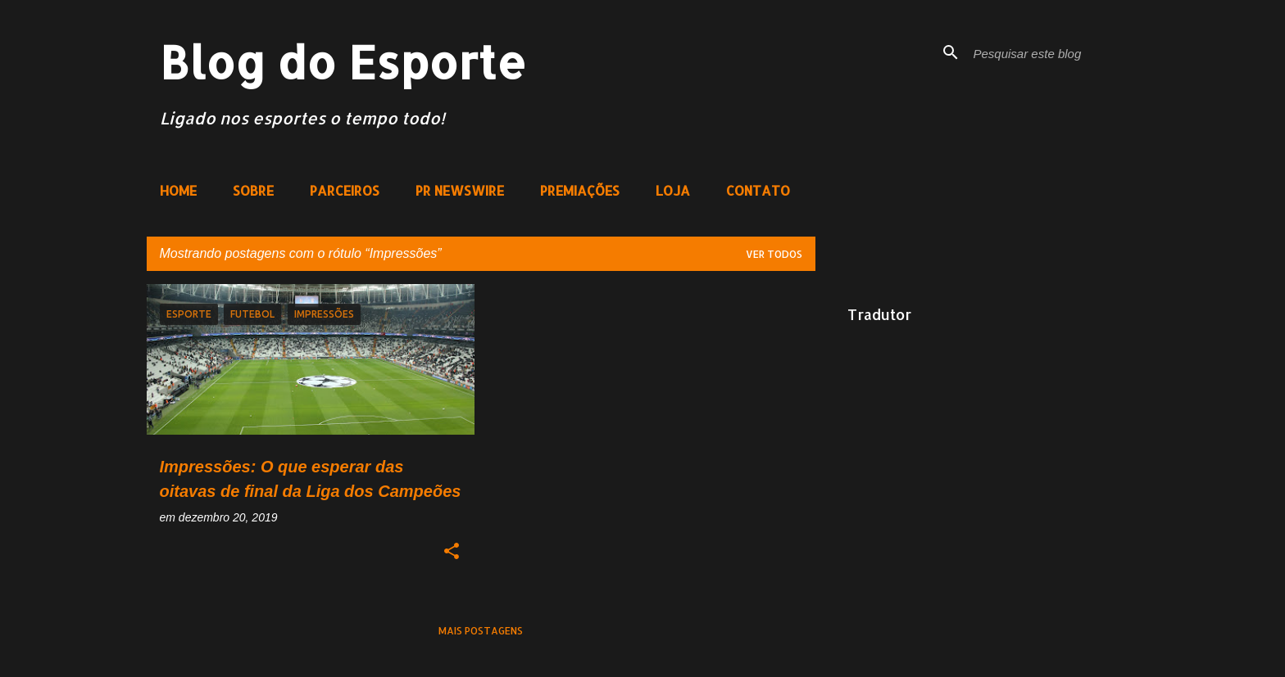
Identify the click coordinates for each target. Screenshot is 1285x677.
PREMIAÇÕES (580, 190)
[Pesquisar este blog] (1053, 52)
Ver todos (774, 254)
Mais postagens (480, 631)
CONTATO (758, 190)
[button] (451, 551)
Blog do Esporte (343, 62)
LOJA (673, 190)
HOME (178, 190)
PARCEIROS (344, 190)
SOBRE (253, 190)
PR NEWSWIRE (459, 190)
